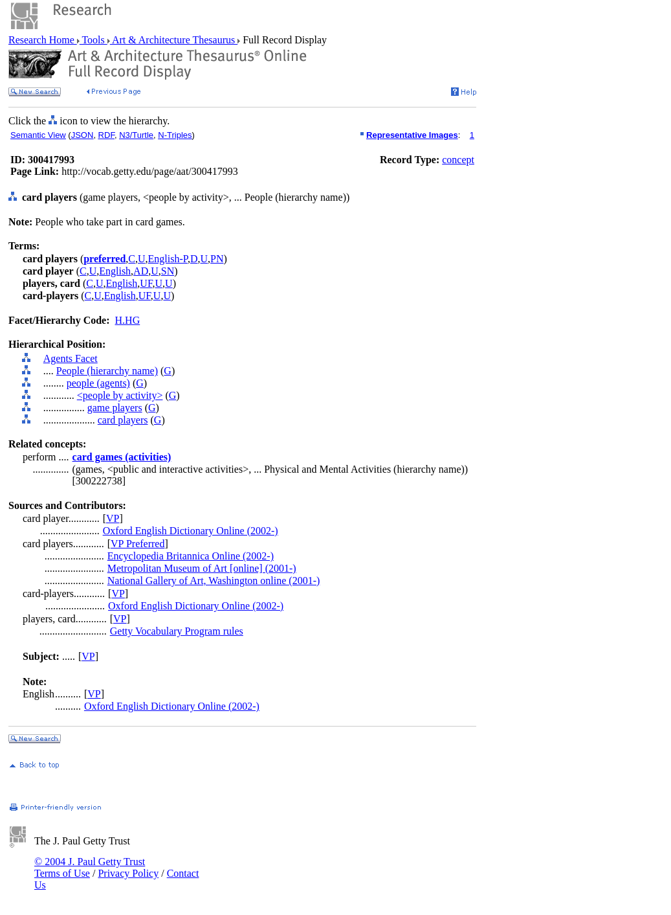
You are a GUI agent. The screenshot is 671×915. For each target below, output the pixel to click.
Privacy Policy (128, 873)
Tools (93, 39)
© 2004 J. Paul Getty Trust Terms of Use (89, 867)
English (115, 271)
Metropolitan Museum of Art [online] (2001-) (201, 568)
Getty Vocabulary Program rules (176, 631)
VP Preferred (137, 543)
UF (146, 283)
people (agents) (98, 383)
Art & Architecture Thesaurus (173, 39)
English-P (168, 258)
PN (216, 258)
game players (114, 407)
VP (112, 518)
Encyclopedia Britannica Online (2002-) (190, 555)
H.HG (127, 320)
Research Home (42, 39)
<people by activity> (120, 395)
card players (123, 419)
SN (167, 271)
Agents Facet (70, 358)
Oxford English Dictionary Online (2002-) (190, 530)
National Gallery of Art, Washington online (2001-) (213, 580)
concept (458, 159)
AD (140, 271)
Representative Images (412, 135)
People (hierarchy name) (107, 370)
